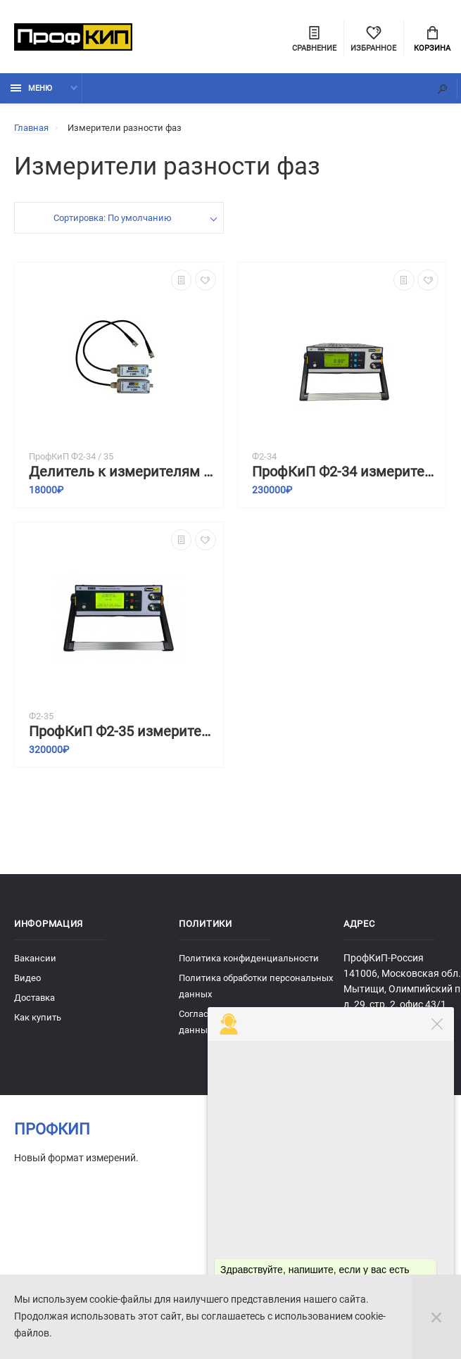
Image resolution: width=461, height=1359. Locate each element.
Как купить (37, 1018)
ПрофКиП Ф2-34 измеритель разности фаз (345, 473)
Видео (27, 979)
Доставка (34, 999)
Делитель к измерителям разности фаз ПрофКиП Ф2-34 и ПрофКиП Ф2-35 (122, 473)
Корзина (432, 39)
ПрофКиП (52, 1130)
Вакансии (35, 959)
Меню (31, 89)
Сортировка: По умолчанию (112, 219)
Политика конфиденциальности (249, 959)
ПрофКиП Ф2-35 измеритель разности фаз (122, 733)
